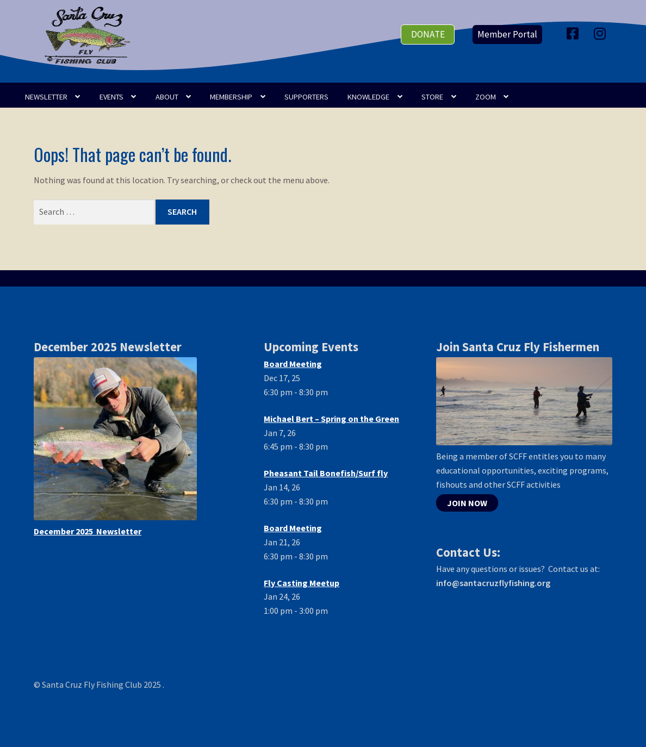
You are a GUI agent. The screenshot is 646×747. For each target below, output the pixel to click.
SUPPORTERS (306, 97)
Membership (231, 97)
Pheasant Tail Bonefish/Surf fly (326, 473)
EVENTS (111, 97)
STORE (432, 97)
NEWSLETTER (46, 97)
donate (428, 34)
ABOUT (167, 97)
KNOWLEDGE (368, 97)
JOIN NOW (467, 502)
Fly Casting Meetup (301, 582)
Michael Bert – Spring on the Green (331, 418)
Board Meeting (293, 363)
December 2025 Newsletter (87, 531)
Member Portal (507, 34)
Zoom (485, 97)
